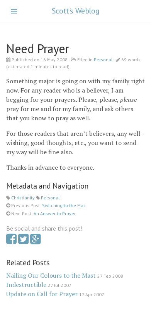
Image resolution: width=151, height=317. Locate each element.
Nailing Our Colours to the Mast (51, 275)
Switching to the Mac (64, 205)
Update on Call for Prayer (42, 294)
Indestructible (26, 284)
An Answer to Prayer (55, 213)
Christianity (23, 198)
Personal (103, 59)
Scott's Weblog (75, 11)
